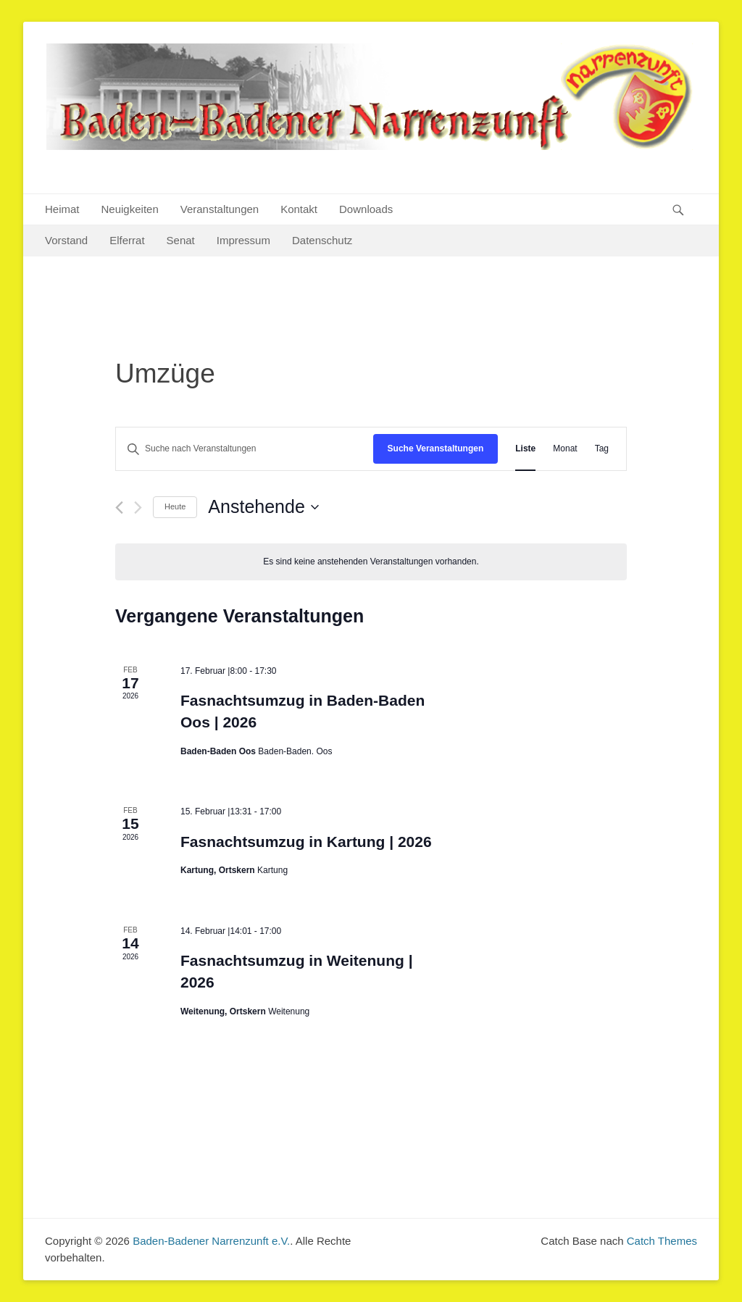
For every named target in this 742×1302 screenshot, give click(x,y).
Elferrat (126, 240)
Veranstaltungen (219, 209)
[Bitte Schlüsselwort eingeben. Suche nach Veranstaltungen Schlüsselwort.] (244, 448)
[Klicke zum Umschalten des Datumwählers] (263, 507)
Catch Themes (662, 1241)
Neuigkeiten (130, 209)
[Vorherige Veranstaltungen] (119, 507)
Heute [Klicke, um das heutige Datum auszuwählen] (175, 506)
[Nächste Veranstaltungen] (138, 507)
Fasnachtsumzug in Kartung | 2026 (306, 841)
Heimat (62, 209)
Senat (181, 240)
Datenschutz (322, 240)
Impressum (243, 240)
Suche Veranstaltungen (436, 448)
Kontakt (298, 209)
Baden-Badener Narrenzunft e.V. (211, 1241)
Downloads (366, 209)
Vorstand (66, 240)
